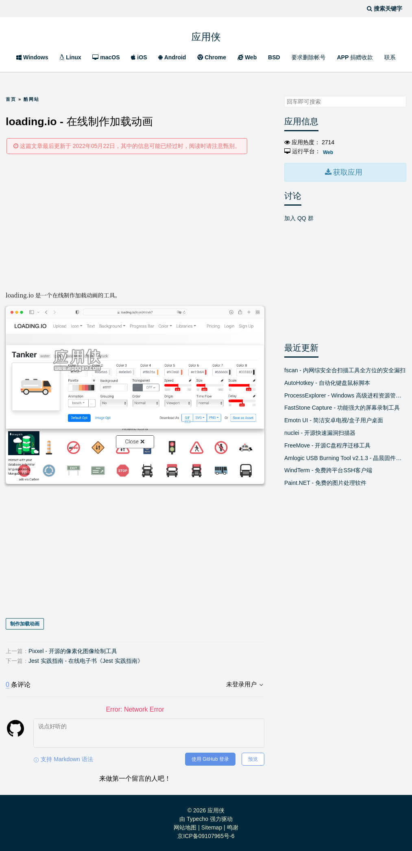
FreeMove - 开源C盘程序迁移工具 (327, 444)
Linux (70, 57)
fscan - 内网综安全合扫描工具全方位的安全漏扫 (344, 369)
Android (172, 57)
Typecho (197, 818)
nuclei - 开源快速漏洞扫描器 (319, 431)
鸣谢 (232, 826)
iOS (139, 57)
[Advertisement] (135, 222)
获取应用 (346, 171)
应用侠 (206, 35)
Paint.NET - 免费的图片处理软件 (325, 481)
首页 (11, 99)
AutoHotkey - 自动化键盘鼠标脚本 (327, 381)
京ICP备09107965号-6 (205, 835)
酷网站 (31, 99)
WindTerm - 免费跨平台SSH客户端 (328, 469)
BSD (274, 57)
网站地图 (185, 826)
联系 (390, 57)
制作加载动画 (24, 623)
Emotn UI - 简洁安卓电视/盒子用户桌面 (333, 419)
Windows (32, 57)
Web (247, 57)
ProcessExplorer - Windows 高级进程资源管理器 (345, 394)
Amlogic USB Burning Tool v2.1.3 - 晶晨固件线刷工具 (345, 457)
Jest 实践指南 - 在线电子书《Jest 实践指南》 (85, 660)
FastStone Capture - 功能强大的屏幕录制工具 (342, 407)
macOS (106, 57)
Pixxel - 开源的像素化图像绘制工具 (72, 650)
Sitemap (211, 826)
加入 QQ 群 (299, 217)
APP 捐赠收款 (355, 57)
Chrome (211, 57)
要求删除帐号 (309, 57)
